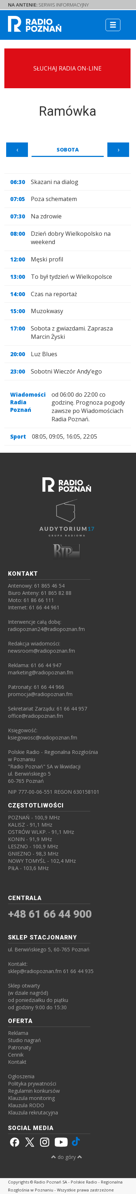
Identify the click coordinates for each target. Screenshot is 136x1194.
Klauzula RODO (26, 1105)
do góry (66, 1157)
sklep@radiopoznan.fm (35, 971)
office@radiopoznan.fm (35, 715)
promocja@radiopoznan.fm (40, 694)
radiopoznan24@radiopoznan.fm (46, 629)
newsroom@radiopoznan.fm (41, 650)
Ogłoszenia (21, 1076)
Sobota (68, 149)
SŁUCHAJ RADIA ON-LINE (67, 68)
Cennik (16, 1054)
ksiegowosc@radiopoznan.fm (42, 737)
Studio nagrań (24, 1040)
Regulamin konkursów (34, 1090)
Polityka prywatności (32, 1083)
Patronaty (19, 1047)
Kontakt (17, 1061)
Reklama (18, 1032)
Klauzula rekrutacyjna (33, 1112)
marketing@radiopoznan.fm (40, 672)
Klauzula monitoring (31, 1098)
